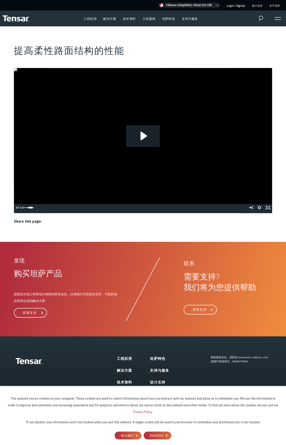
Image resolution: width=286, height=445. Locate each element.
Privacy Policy (142, 412)
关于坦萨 (274, 5)
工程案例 (149, 19)
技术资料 (129, 19)
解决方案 (109, 19)
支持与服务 (190, 19)
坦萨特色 (168, 19)
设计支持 (257, 5)
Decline (156, 435)
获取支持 (30, 313)
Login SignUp (236, 5)
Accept (127, 435)
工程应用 (90, 19)
